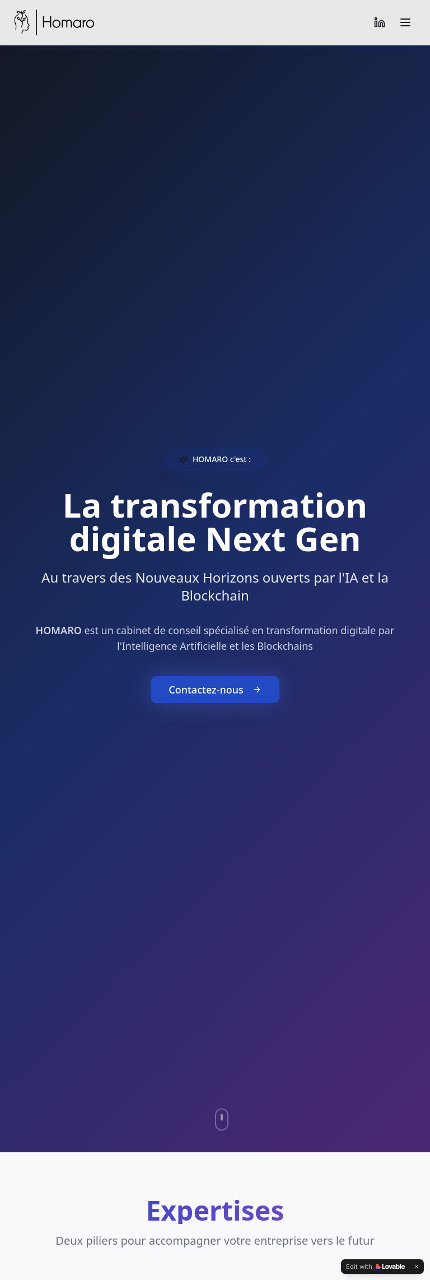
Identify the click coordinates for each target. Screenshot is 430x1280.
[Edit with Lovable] (375, 1266)
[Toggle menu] (405, 22)
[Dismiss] (416, 1266)
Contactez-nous (215, 690)
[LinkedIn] (380, 22)
